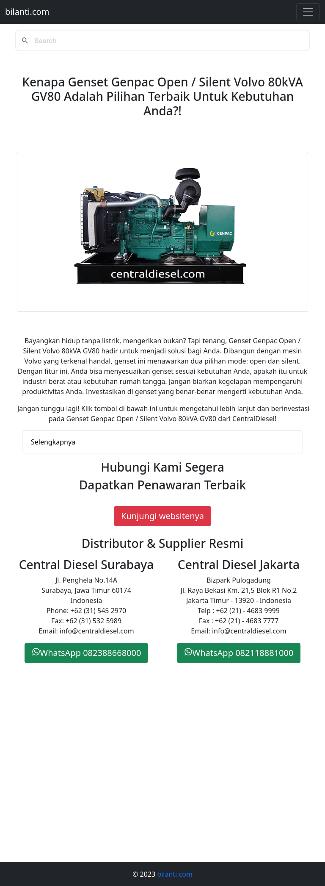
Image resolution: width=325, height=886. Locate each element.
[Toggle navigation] (308, 11)
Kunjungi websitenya (162, 516)
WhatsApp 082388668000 (86, 652)
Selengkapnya (53, 442)
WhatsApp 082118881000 (239, 652)
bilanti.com (27, 11)
